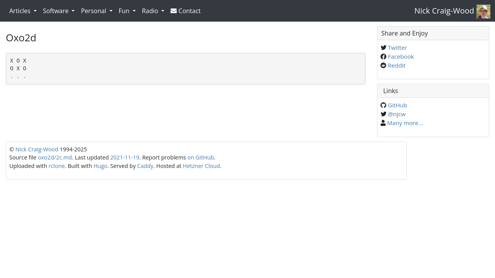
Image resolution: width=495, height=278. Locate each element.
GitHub (397, 105)
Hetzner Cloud (201, 166)
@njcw (397, 114)
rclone (57, 166)
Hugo (101, 166)
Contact (186, 11)
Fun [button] (125, 11)
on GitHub (201, 157)
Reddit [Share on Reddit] (397, 65)
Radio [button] (151, 11)
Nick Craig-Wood (444, 10)
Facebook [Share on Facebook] (401, 56)
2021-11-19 (124, 157)
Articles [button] (20, 11)
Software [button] (56, 11)
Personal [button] (94, 11)
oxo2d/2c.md (55, 157)
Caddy (145, 166)
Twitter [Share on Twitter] (397, 47)
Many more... (405, 123)
